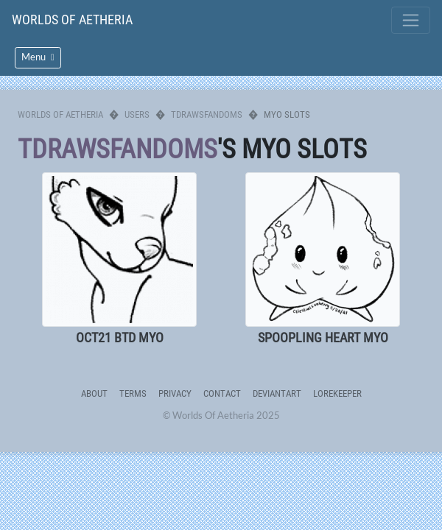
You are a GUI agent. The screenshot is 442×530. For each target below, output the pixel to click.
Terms (133, 393)
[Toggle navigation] (410, 20)
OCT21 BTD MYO (120, 337)
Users (137, 114)
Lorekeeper (337, 393)
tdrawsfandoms (206, 114)
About (94, 393)
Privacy (175, 393)
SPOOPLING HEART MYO (323, 337)
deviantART (277, 393)
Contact (222, 393)
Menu (38, 57)
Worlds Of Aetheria (72, 19)
